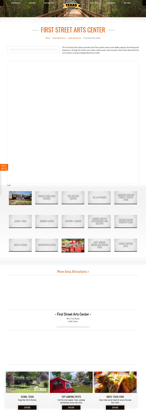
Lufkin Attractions (74, 38)
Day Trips (127, 3)
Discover (32, 3)
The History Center (73, 197)
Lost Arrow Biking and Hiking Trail (99, 244)
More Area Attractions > (73, 271)
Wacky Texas (94, 3)
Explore (27, 407)
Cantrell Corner (73, 221)
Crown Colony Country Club (126, 221)
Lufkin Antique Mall (125, 245)
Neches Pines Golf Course (46, 197)
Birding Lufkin (47, 221)
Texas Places (15, 3)
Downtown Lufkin (47, 244)
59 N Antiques (99, 197)
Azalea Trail (20, 221)
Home (47, 38)
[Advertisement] (73, 292)
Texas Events (110, 3)
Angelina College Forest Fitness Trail (125, 197)
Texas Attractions (58, 38)
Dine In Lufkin (20, 244)
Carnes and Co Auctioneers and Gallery (99, 221)
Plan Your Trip (49, 3)
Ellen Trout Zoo (73, 244)
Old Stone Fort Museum (20, 197)
